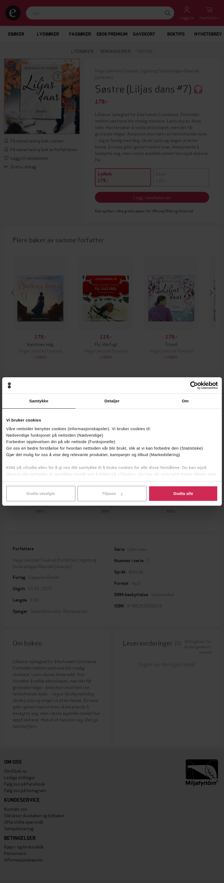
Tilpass (112, 493)
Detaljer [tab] (112, 401)
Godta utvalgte (41, 493)
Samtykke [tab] (38, 401)
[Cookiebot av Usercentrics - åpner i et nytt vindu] (194, 385)
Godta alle (183, 493)
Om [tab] (185, 401)
